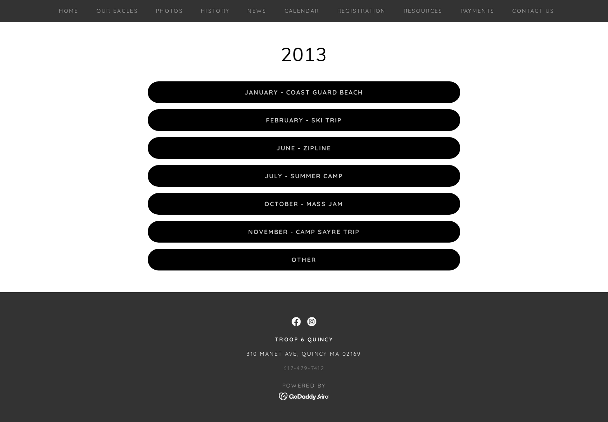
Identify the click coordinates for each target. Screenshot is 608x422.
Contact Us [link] (533, 10)
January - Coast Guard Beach (304, 92)
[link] (296, 321)
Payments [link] (478, 10)
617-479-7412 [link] (304, 368)
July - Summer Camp (304, 176)
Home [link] (68, 10)
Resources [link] (423, 10)
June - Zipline (303, 148)
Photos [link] (169, 10)
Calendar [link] (302, 10)
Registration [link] (361, 10)
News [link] (256, 10)
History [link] (215, 10)
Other (304, 260)
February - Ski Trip (304, 120)
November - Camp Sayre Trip (304, 232)
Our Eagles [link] (117, 10)
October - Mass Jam (303, 204)
